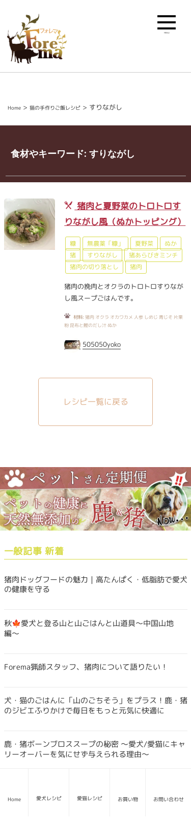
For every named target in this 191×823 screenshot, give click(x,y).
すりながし (102, 255)
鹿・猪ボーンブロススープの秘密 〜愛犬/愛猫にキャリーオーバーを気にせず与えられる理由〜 (94, 749)
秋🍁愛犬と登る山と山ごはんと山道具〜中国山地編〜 (89, 628)
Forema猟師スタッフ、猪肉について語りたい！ (86, 667)
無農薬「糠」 (105, 243)
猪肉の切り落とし (94, 266)
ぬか (171, 243)
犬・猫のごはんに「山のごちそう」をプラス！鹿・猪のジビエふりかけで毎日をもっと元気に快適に (95, 705)
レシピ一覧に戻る (95, 401)
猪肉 (136, 266)
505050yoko (102, 344)
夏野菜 (144, 243)
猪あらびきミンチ (153, 255)
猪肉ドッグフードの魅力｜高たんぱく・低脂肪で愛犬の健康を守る (95, 584)
